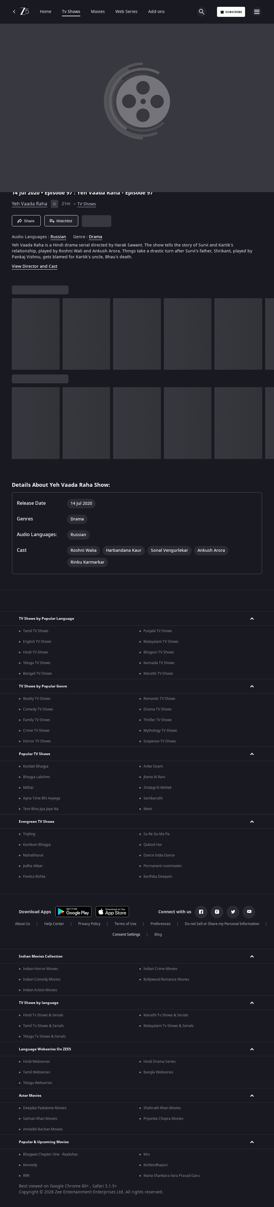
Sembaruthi (153, 798)
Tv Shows (71, 12)
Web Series (126, 12)
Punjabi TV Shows (157, 631)
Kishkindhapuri (155, 1165)
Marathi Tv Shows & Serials (165, 1015)
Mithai (28, 787)
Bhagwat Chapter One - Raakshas (50, 1154)
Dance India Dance (159, 855)
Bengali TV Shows (37, 673)
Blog (158, 934)
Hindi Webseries (36, 1061)
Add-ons (156, 12)
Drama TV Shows (157, 709)
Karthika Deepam (157, 876)
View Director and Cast (34, 266)
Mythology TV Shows (160, 730)
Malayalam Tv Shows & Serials (168, 1025)
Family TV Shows (36, 720)
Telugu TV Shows (36, 663)
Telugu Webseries (37, 1083)
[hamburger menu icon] (257, 12)
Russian (58, 237)
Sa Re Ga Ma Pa (156, 834)
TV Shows (86, 204)
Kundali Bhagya (35, 766)
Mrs (146, 1154)
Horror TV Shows (37, 741)
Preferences (161, 924)
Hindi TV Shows (35, 652)
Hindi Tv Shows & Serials (43, 1015)
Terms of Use (125, 924)
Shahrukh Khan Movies (162, 1108)
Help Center (54, 924)
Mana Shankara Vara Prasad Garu (171, 1175)
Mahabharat (33, 855)
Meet (147, 809)
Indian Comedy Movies (42, 979)
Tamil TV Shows (35, 631)
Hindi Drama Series (159, 1061)
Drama (95, 237)
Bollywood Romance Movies (166, 979)
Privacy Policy (89, 924)
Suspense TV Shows (159, 741)
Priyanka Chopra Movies (163, 1118)
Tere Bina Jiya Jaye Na (40, 809)
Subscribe (231, 12)
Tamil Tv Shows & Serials (43, 1025)
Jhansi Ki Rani (154, 777)
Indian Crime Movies (160, 968)
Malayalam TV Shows (160, 641)
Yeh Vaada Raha (29, 203)
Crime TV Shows (36, 730)
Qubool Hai (152, 844)
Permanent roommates (162, 866)
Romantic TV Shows (159, 698)
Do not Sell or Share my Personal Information (222, 924)
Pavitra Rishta (34, 876)
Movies (98, 12)
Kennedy (30, 1165)
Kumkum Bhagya (37, 844)
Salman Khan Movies (40, 1118)
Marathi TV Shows (158, 673)
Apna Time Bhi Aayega (41, 798)
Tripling (29, 834)
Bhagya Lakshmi (36, 777)
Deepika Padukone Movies (44, 1108)
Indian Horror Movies (40, 968)
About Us (22, 924)
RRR (26, 1175)
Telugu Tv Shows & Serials (44, 1036)
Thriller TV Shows (157, 720)
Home (45, 12)
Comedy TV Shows (38, 709)
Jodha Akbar (33, 866)
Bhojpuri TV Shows (158, 652)
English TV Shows (37, 641)
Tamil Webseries (36, 1072)
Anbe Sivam (153, 766)
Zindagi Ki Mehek (157, 787)
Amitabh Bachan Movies (43, 1129)
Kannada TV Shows (158, 663)
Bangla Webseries (158, 1072)
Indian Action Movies (40, 990)
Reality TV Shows (36, 698)
